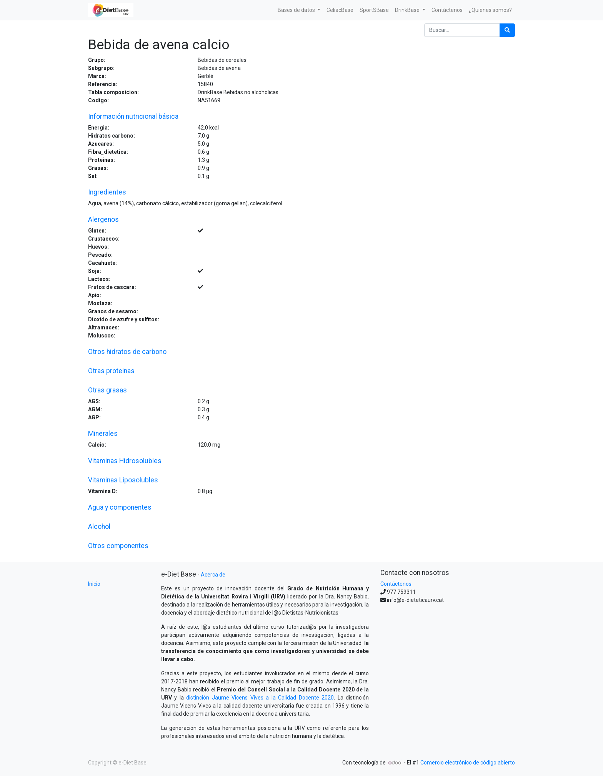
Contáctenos (395, 584)
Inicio (94, 584)
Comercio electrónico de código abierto (467, 762)
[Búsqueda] (507, 30)
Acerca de (213, 575)
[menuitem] (339, 10)
